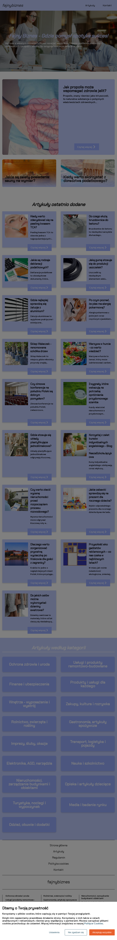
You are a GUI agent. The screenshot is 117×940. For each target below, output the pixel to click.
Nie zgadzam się (76, 932)
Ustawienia (54, 932)
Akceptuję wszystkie (102, 932)
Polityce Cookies (93, 923)
